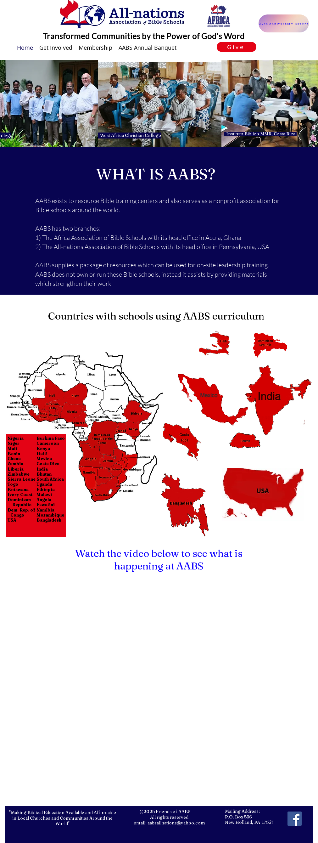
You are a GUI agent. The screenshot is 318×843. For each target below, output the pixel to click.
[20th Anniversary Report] (284, 23)
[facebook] (294, 819)
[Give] (236, 47)
